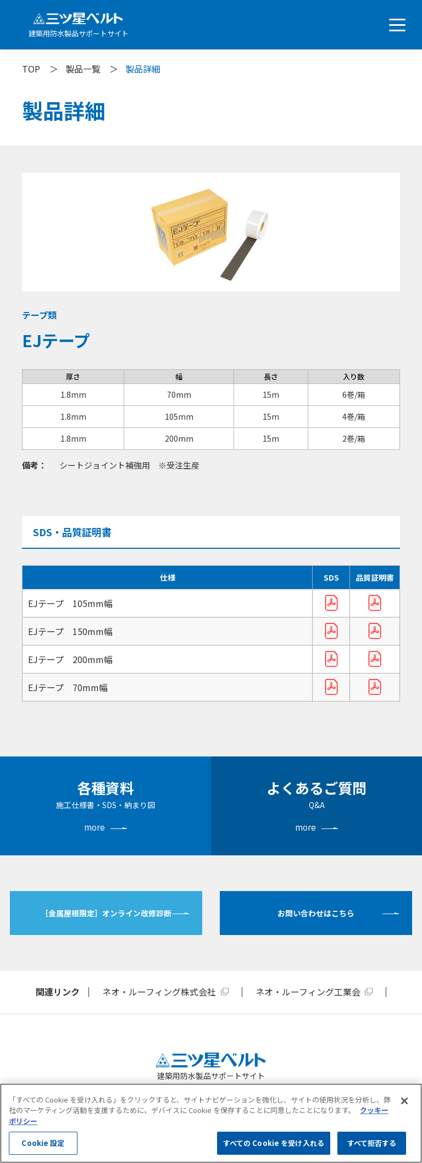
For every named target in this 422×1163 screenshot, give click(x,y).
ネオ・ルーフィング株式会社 (159, 991)
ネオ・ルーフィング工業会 (308, 991)
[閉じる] (404, 1101)
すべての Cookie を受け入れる (273, 1143)
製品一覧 (83, 68)
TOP (31, 68)
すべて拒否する (372, 1143)
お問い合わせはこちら (315, 913)
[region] (211, 1123)
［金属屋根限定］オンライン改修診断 (106, 913)
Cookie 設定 (42, 1143)
